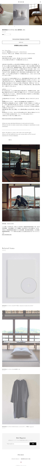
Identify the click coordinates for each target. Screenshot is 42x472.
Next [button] (40, 14)
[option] (21, 14)
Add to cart (21, 42)
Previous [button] (2, 14)
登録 (33, 443)
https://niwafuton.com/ (6, 234)
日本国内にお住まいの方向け (21, 45)
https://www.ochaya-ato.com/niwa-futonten (12, 118)
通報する (10, 139)
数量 (3, 34)
